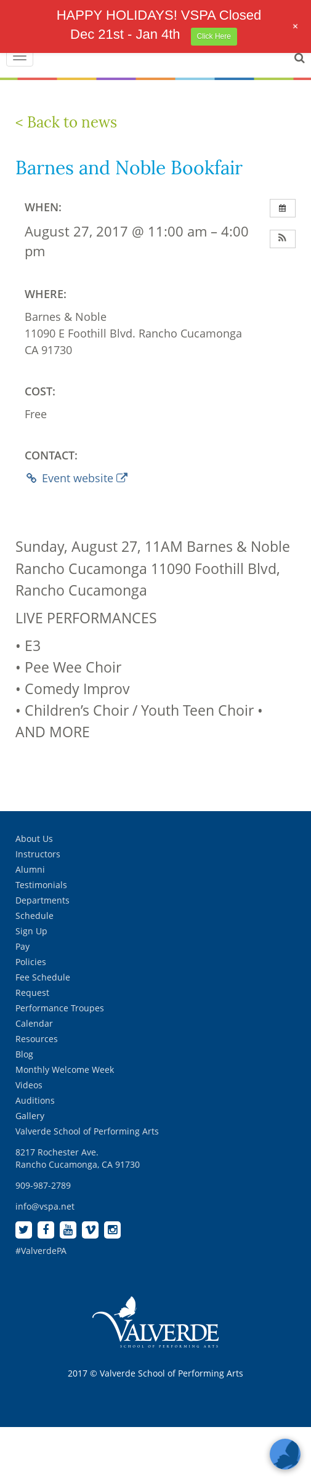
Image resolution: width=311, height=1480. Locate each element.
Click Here (214, 36)
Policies (30, 962)
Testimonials (41, 885)
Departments (42, 900)
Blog (24, 1054)
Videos (28, 1085)
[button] (282, 239)
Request (32, 992)
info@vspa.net (45, 1206)
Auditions (35, 1100)
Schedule (34, 915)
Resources (36, 1039)
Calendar (34, 1023)
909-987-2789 (43, 1185)
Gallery (29, 1116)
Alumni (30, 869)
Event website (76, 478)
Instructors (37, 854)
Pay (22, 946)
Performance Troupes (59, 1008)
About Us (34, 838)
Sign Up (31, 931)
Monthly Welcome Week (64, 1069)
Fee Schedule (42, 977)
